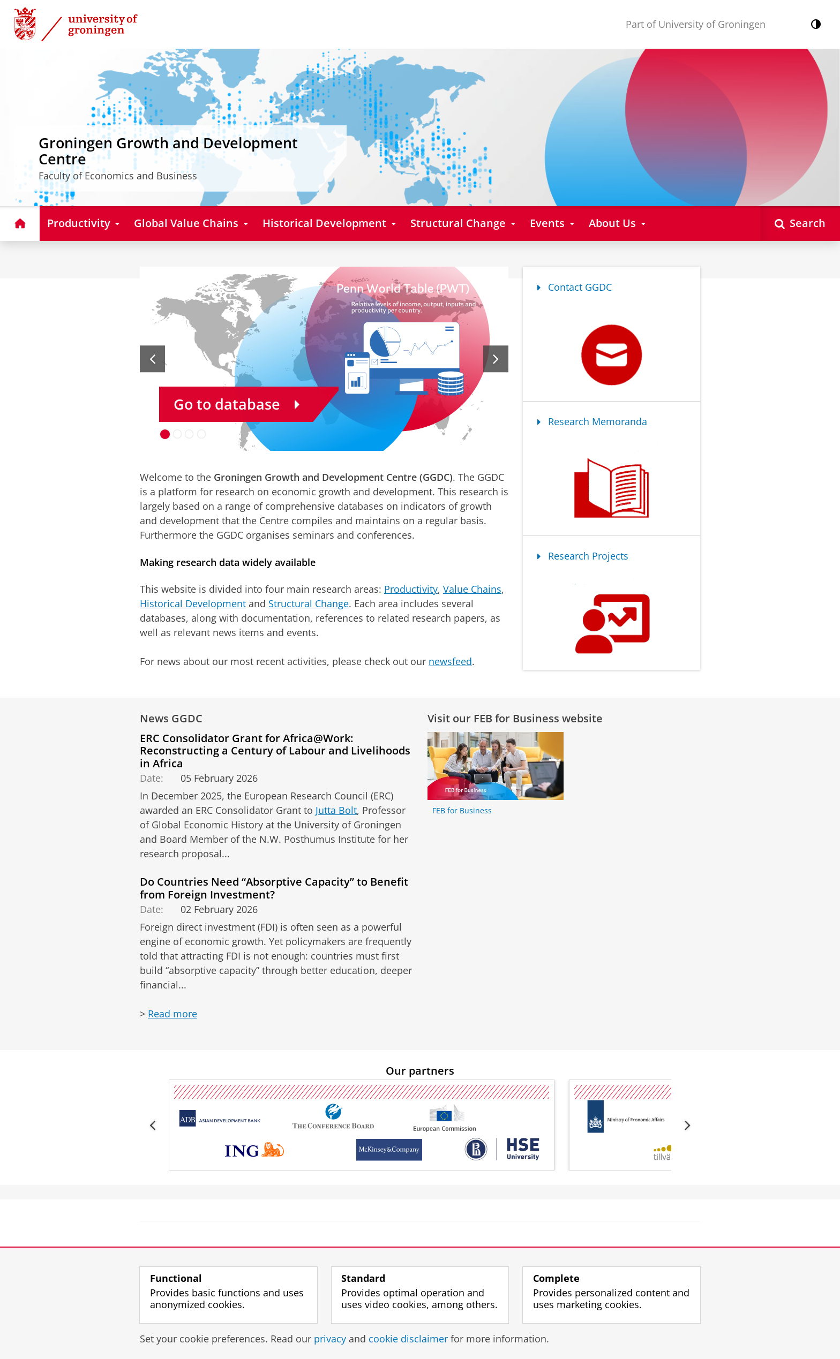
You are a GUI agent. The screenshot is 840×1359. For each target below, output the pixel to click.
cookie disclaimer (408, 1338)
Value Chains (472, 589)
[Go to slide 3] (189, 434)
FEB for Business (462, 811)
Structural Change (308, 603)
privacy (330, 1338)
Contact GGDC (574, 287)
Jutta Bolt (336, 810)
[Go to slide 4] (202, 434)
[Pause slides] (497, 440)
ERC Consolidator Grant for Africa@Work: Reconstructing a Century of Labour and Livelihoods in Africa (275, 750)
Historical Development (193, 603)
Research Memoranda (592, 421)
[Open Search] (800, 223)
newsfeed (450, 661)
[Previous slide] (152, 358)
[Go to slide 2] (177, 434)
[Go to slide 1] (165, 434)
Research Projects (582, 555)
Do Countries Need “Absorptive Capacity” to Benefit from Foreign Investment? (274, 888)
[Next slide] (495, 358)
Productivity (411, 589)
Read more (172, 1013)
